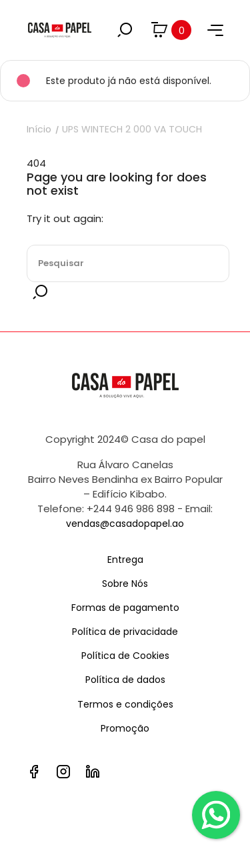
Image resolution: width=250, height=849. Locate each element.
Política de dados (125, 679)
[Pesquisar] (128, 263)
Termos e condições (125, 704)
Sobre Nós (125, 583)
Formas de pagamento (125, 607)
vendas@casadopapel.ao (125, 523)
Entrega (125, 559)
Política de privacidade (125, 631)
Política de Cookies (125, 655)
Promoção (125, 728)
